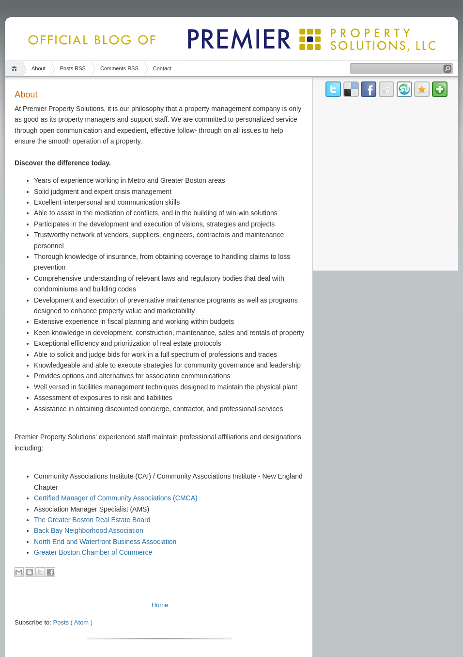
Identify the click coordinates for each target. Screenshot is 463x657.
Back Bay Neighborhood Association (88, 530)
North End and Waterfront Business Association (105, 541)
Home (16, 68)
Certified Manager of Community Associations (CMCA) (116, 498)
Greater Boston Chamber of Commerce (93, 552)
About (38, 68)
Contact (162, 68)
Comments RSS (119, 68)
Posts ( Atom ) (73, 622)
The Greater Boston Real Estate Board (92, 520)
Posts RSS (73, 68)
